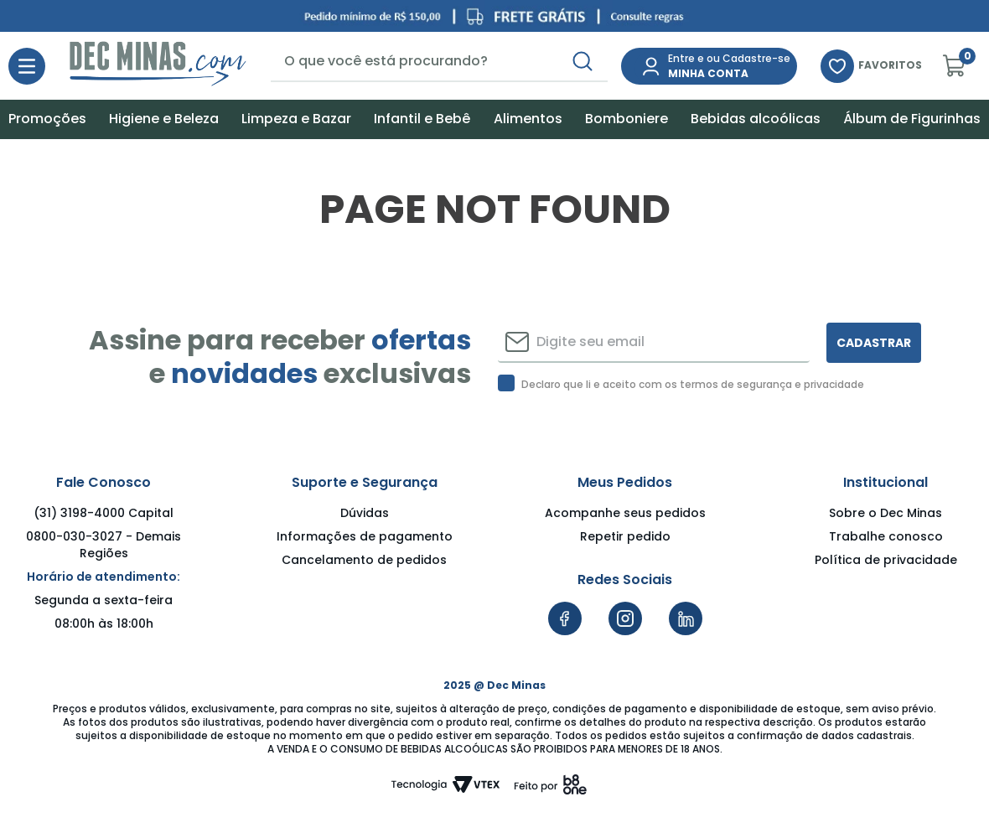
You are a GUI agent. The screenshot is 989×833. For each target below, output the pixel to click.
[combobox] (439, 62)
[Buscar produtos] (582, 61)
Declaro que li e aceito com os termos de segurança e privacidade (692, 384)
